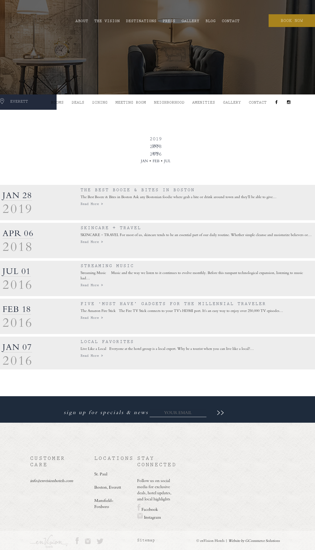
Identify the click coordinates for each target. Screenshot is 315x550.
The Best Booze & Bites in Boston (138, 190)
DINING (100, 102)
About (81, 21)
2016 (156, 154)
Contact (231, 21)
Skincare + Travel (111, 227)
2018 (156, 146)
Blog (210, 21)
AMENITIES (203, 102)
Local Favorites (107, 341)
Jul (167, 161)
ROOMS (57, 102)
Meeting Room (130, 102)
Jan (144, 161)
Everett (19, 101)
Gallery (190, 21)
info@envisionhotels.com (51, 481)
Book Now (292, 20)
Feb (156, 161)
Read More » (92, 204)
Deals (78, 102)
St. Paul (100, 474)
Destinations (141, 21)
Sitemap (146, 540)
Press (169, 21)
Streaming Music (107, 265)
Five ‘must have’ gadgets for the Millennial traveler (173, 303)
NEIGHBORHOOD (169, 102)
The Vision (107, 21)
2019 (156, 139)
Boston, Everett (107, 488)
